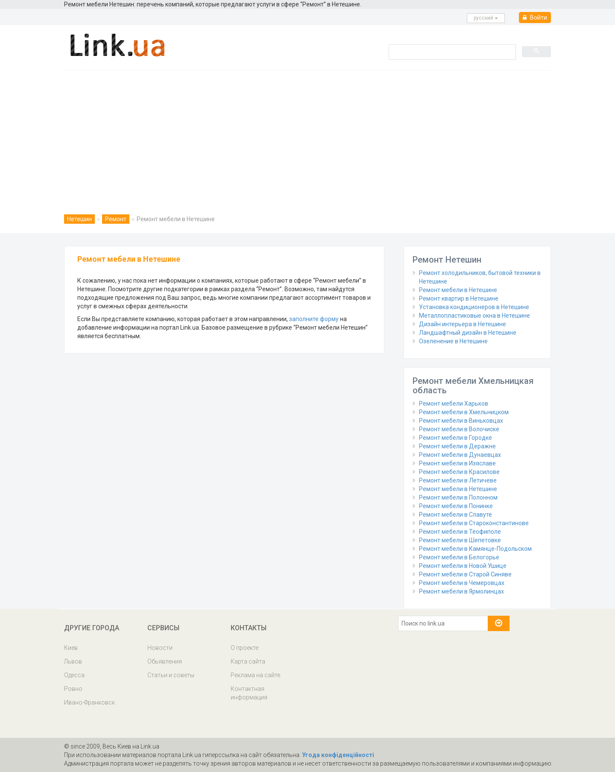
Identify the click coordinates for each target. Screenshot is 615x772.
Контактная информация (249, 693)
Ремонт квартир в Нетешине (458, 298)
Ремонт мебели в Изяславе (457, 463)
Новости (160, 647)
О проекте (244, 647)
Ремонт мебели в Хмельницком (464, 412)
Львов (73, 661)
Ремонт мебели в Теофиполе (460, 531)
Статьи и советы (170, 675)
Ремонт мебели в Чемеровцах (461, 582)
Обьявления (164, 661)
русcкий (486, 18)
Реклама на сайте (255, 675)
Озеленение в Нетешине (453, 341)
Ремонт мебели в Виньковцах (461, 420)
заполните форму (314, 319)
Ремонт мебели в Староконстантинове (474, 523)
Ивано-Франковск (89, 702)
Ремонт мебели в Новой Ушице (463, 565)
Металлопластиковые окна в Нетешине (474, 315)
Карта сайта (248, 661)
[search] (451, 51)
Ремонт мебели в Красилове (459, 471)
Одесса (74, 675)
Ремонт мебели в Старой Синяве (465, 574)
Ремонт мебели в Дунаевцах (460, 454)
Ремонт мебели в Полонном (458, 497)
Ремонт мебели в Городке (455, 437)
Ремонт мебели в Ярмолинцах (461, 591)
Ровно (73, 688)
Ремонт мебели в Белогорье (459, 557)
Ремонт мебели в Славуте (455, 514)
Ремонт (115, 219)
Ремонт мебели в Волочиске (459, 429)
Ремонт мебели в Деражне (457, 446)
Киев (71, 647)
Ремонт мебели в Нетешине (458, 290)
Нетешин (79, 219)
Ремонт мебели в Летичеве (458, 480)
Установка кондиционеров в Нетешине (474, 307)
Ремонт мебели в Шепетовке (460, 540)
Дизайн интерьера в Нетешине (462, 324)
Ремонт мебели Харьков (453, 403)
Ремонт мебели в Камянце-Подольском (475, 548)
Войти (535, 17)
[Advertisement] (307, 134)
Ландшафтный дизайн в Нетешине (467, 332)
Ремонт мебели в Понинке (456, 506)
